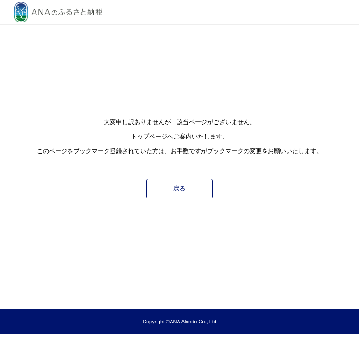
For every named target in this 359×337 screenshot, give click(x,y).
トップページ (149, 136)
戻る (179, 188)
